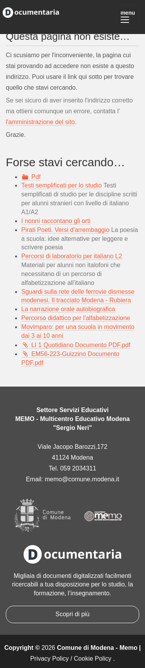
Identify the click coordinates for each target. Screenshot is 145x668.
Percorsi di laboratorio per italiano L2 (71, 256)
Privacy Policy (49, 658)
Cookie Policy (92, 658)
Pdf (36, 177)
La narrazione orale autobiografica (68, 309)
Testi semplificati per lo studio (61, 185)
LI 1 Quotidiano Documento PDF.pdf (80, 345)
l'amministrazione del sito (40, 122)
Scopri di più (72, 614)
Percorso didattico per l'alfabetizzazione (75, 318)
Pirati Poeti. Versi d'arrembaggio (65, 230)
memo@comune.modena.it (82, 479)
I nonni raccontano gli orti (55, 221)
